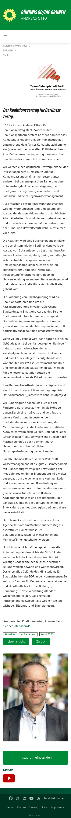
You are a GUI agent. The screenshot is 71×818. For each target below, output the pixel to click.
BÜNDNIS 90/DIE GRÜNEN (43, 12)
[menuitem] (10, 806)
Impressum (57, 807)
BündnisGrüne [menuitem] (52, 798)
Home (10, 807)
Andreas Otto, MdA (15, 46)
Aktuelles (10, 634)
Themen (8, 50)
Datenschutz (35, 815)
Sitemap (33, 807)
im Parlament (28, 634)
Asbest (7, 55)
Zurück (40, 641)
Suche (44, 807)
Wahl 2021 (47, 634)
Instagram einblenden (36, 757)
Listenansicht (16, 641)
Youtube (8, 770)
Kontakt (21, 807)
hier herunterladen (15, 626)
